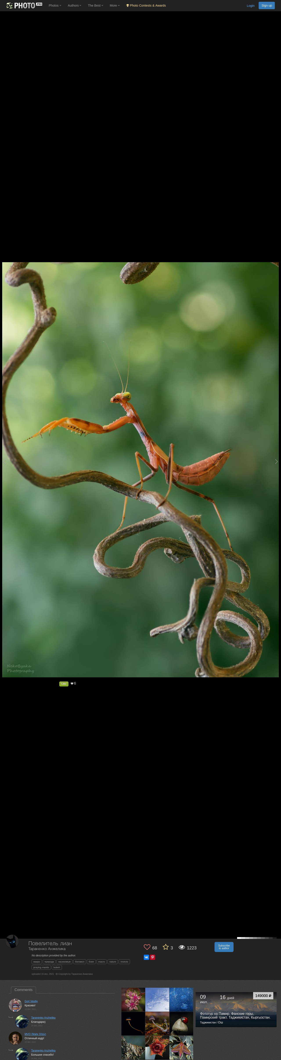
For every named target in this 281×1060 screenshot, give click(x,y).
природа (49, 961)
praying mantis (41, 967)
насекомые (64, 961)
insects (124, 961)
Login (250, 5)
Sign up (266, 5)
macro (101, 961)
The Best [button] (95, 5)
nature (112, 961)
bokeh (57, 967)
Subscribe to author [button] (224, 947)
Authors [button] (74, 5)
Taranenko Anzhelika (43, 1017)
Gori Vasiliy (31, 1001)
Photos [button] (55, 5)
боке (91, 961)
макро (36, 961)
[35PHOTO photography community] (23, 5)
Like (63, 683)
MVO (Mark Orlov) (35, 1034)
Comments (23, 990)
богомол (79, 961)
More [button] (115, 5)
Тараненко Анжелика (47, 949)
